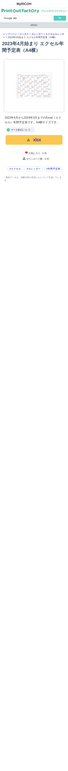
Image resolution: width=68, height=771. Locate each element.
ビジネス (24, 34)
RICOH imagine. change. (8, 4)
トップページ (10, 34)
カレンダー (37, 34)
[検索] (26, 18)
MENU (34, 25)
